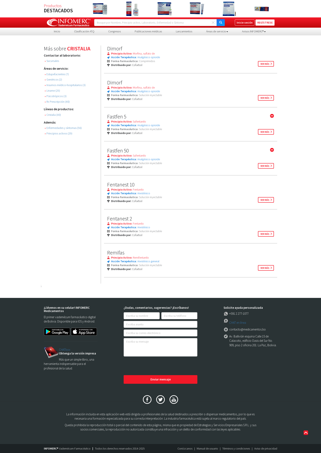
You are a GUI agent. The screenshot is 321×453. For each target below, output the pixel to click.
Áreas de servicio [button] (217, 31)
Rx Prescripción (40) (57, 101)
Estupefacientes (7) (57, 74)
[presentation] (155, 366)
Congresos (114, 31)
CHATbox (64, 350)
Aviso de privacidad (265, 448)
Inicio (57, 31)
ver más (264, 63)
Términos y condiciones (236, 448)
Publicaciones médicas (148, 31)
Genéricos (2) (53, 79)
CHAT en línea (237, 323)
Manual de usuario (207, 448)
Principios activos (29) (58, 133)
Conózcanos (184, 448)
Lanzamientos (184, 31)
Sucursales (52, 61)
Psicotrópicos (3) (56, 96)
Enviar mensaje (160, 379)
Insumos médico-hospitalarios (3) (65, 85)
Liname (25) (52, 90)
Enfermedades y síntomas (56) (63, 128)
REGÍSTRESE (265, 22)
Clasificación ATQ (84, 31)
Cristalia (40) (53, 115)
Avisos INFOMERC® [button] (254, 31)
